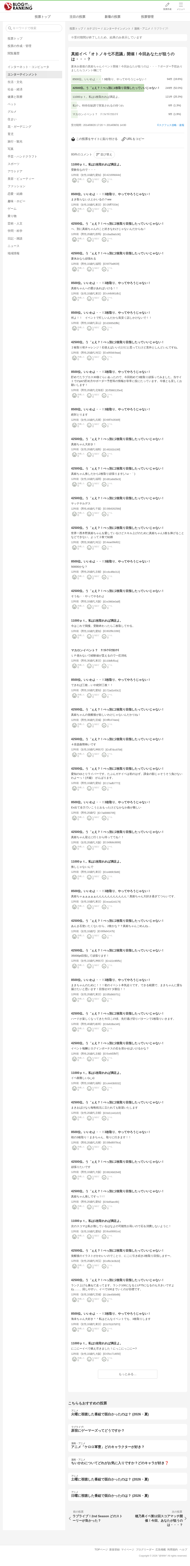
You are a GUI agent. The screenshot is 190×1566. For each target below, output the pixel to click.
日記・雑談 (15, 238)
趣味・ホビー (16, 201)
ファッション (16, 186)
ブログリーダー (145, 1549)
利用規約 (172, 1549)
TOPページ (101, 1549)
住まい (12, 119)
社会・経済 (15, 89)
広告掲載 (160, 1549)
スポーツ (13, 163)
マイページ (127, 1549)
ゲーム (12, 208)
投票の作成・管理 (19, 45)
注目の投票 (77, 17)
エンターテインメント (22, 74)
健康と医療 (15, 96)
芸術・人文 (15, 223)
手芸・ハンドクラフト (22, 156)
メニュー (181, 9)
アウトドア (15, 171)
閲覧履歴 (13, 53)
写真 (11, 148)
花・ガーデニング (19, 126)
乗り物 (12, 216)
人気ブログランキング (18, 6)
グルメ (12, 111)
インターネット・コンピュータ (28, 66)
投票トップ (42, 17)
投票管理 (147, 17)
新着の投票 (112, 17)
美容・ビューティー (21, 178)
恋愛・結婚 (15, 193)
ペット (12, 104)
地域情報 (13, 253)
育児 (11, 134)
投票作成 (167, 9)
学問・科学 (15, 230)
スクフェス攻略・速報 (171, 125)
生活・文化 (15, 81)
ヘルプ (183, 1549)
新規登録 (114, 1549)
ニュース (13, 245)
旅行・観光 (15, 141)
